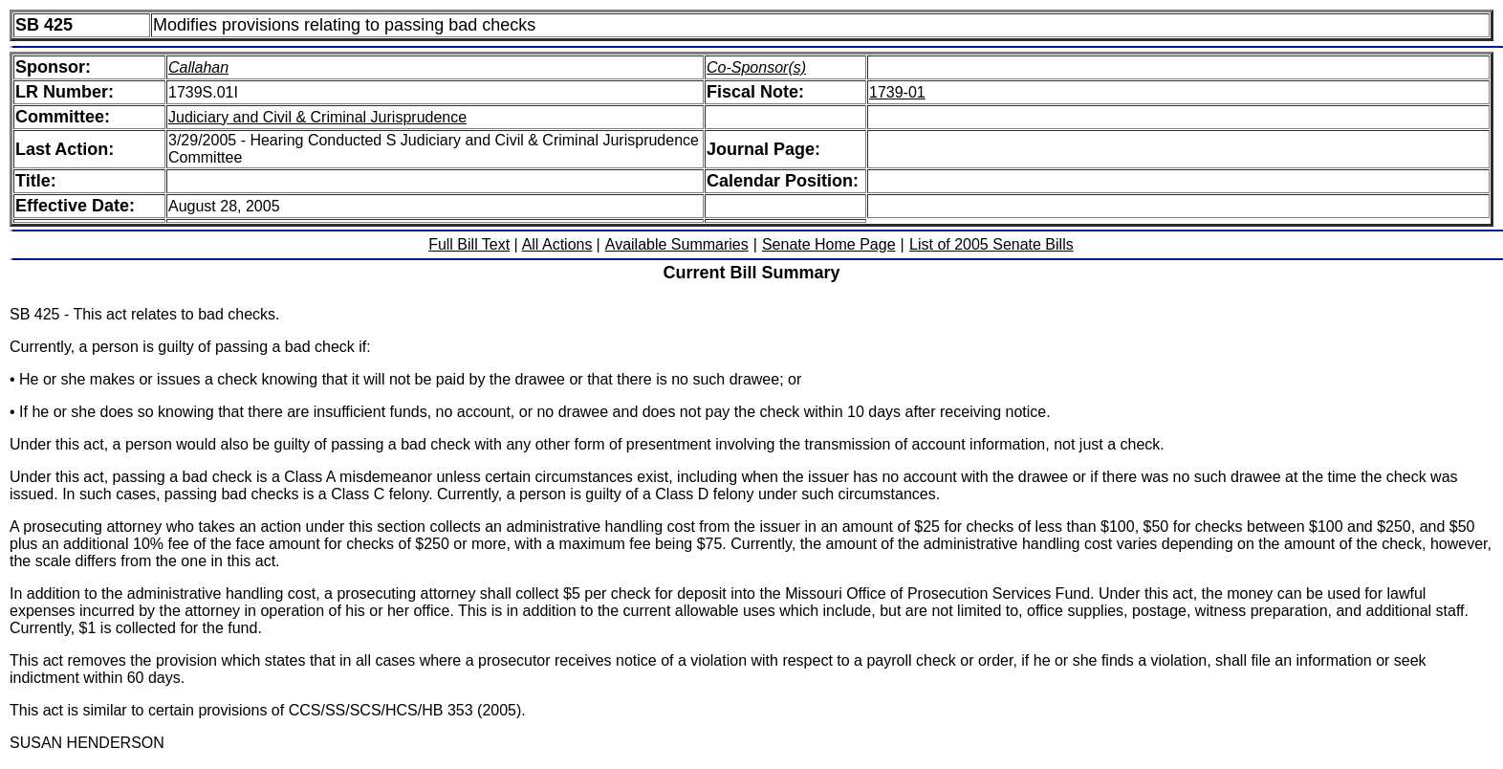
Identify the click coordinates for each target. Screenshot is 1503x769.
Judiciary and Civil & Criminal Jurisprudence (317, 117)
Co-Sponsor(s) (756, 67)
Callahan (198, 67)
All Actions (557, 244)
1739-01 (897, 92)
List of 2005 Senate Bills (991, 244)
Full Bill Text (469, 244)
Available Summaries (677, 244)
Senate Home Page (829, 244)
